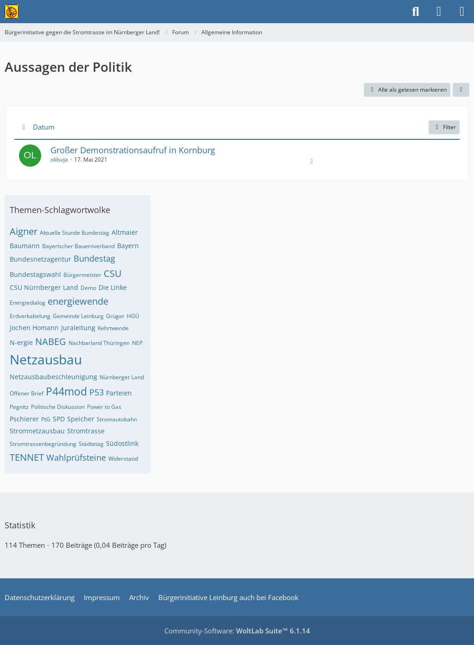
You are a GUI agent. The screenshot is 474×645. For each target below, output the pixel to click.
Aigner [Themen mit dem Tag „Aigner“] (23, 231)
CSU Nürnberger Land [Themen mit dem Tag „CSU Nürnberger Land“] (44, 287)
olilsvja (59, 159)
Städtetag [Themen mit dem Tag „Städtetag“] (91, 444)
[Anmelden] (439, 11)
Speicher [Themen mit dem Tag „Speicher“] (80, 418)
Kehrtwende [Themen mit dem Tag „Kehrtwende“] (113, 328)
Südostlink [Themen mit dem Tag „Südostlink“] (122, 443)
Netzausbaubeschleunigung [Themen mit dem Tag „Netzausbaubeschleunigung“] (53, 376)
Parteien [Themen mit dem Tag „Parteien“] (119, 392)
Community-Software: (237, 630)
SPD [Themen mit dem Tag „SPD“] (59, 418)
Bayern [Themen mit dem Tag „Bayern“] (128, 245)
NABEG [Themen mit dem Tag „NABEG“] (50, 341)
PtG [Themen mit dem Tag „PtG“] (45, 419)
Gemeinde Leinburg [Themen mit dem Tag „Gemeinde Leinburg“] (78, 316)
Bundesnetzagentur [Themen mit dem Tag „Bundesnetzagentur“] (40, 259)
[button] (461, 90)
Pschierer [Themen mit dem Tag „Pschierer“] (24, 418)
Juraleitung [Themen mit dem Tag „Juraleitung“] (78, 327)
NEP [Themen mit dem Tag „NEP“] (137, 343)
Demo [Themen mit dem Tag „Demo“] (88, 288)
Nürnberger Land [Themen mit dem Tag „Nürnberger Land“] (122, 377)
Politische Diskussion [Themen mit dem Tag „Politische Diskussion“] (58, 407)
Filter (444, 127)
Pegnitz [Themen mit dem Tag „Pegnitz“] (19, 407)
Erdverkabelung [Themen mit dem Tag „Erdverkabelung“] (30, 316)
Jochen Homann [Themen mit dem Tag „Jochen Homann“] (34, 327)
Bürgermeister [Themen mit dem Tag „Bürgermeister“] (82, 275)
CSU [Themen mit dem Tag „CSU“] (113, 273)
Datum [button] (44, 127)
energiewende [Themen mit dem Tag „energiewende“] (78, 301)
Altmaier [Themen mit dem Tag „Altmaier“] (125, 232)
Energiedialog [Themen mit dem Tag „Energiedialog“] (27, 303)
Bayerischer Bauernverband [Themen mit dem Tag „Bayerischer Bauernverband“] (78, 246)
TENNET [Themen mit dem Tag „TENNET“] (27, 457)
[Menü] (462, 11)
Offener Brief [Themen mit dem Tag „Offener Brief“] (27, 393)
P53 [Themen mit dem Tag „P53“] (96, 392)
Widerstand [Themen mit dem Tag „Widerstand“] (123, 459)
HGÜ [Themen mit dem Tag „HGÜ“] (133, 316)
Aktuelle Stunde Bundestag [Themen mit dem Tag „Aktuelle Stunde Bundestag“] (74, 233)
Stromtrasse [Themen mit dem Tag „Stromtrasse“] (86, 430)
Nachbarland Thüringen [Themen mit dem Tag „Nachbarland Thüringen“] (99, 343)
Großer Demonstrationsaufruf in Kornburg (132, 150)
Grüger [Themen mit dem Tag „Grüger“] (115, 316)
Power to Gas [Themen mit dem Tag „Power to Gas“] (104, 407)
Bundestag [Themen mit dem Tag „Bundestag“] (94, 258)
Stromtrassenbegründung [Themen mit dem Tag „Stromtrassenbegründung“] (43, 444)
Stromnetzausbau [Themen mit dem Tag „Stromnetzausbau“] (37, 430)
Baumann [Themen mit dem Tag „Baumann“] (25, 245)
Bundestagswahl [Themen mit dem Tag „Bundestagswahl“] (35, 274)
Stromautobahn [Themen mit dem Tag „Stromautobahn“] (117, 419)
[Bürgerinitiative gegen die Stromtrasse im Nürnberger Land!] (11, 11)
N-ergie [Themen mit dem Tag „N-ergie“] (21, 342)
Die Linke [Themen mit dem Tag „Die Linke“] (113, 287)
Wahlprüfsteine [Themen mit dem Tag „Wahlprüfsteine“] (76, 457)
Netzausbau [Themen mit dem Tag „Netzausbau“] (46, 359)
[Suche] (415, 11)
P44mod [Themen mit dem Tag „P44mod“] (66, 391)
